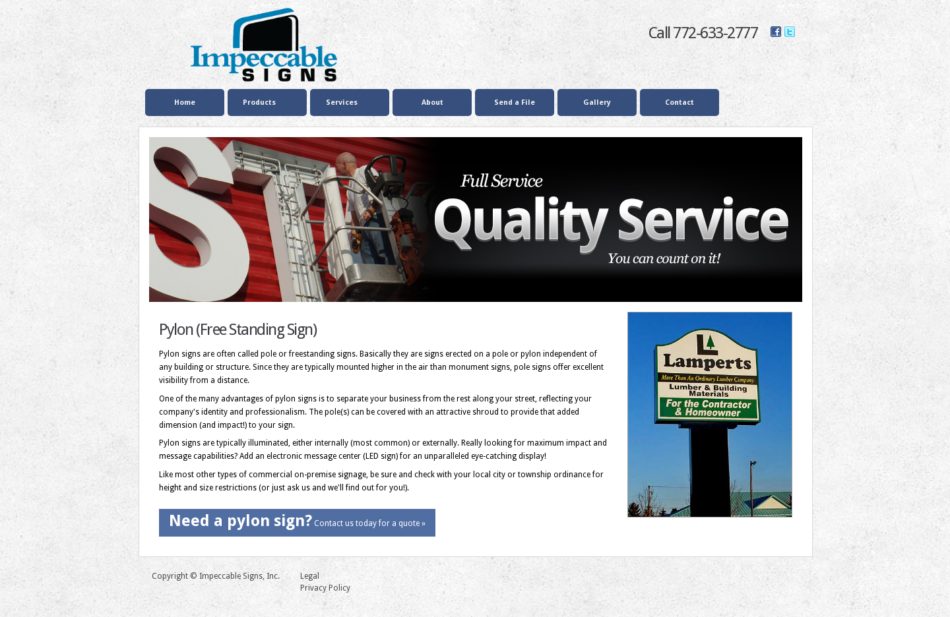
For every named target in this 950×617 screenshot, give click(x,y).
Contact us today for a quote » (297, 521)
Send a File (514, 102)
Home (184, 102)
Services (347, 103)
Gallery (597, 102)
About (432, 102)
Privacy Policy (325, 588)
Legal (309, 576)
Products (265, 103)
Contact (679, 102)
